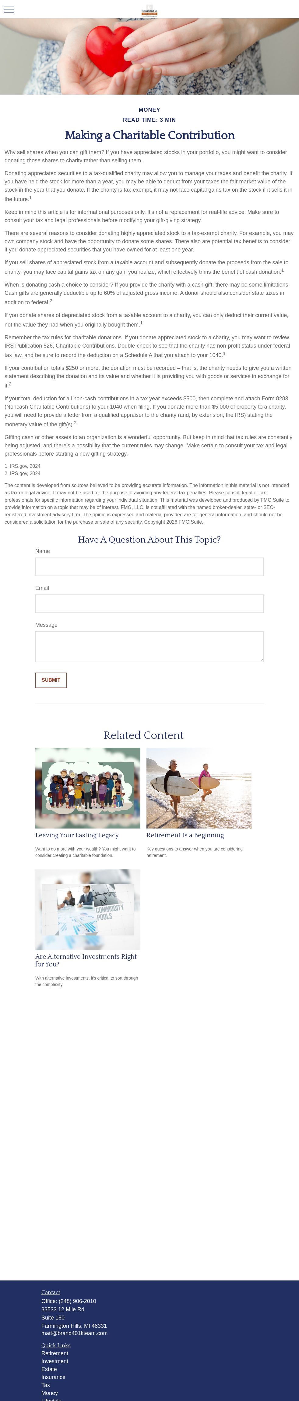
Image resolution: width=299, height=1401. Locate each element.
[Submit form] (51, 680)
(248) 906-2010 (77, 1301)
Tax (45, 1385)
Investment (54, 1361)
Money (49, 1393)
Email (42, 588)
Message (46, 625)
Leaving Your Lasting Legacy (77, 835)
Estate (49, 1369)
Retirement (54, 1353)
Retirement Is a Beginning (185, 835)
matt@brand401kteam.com (74, 1333)
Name (42, 551)
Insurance (53, 1377)
